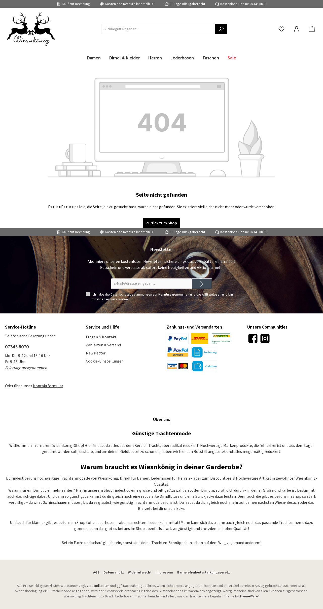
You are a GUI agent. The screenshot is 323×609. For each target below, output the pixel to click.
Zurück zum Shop (161, 222)
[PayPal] (178, 338)
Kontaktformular (48, 385)
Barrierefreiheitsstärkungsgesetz (203, 572)
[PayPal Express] (178, 352)
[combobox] (158, 29)
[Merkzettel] (281, 29)
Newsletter (95, 352)
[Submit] (202, 283)
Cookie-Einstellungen (105, 361)
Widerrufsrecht (140, 572)
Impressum (164, 572)
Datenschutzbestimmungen (131, 294)
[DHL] (199, 338)
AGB (205, 294)
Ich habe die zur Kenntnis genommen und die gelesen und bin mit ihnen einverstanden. (162, 296)
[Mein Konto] (296, 29)
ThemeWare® (250, 596)
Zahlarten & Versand (103, 344)
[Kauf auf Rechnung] (204, 352)
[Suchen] (221, 29)
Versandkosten (98, 585)
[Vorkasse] (205, 366)
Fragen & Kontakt (101, 336)
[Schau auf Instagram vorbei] (265, 338)
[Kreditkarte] (178, 366)
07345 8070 (258, 4)
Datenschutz (113, 572)
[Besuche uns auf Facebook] (253, 338)
